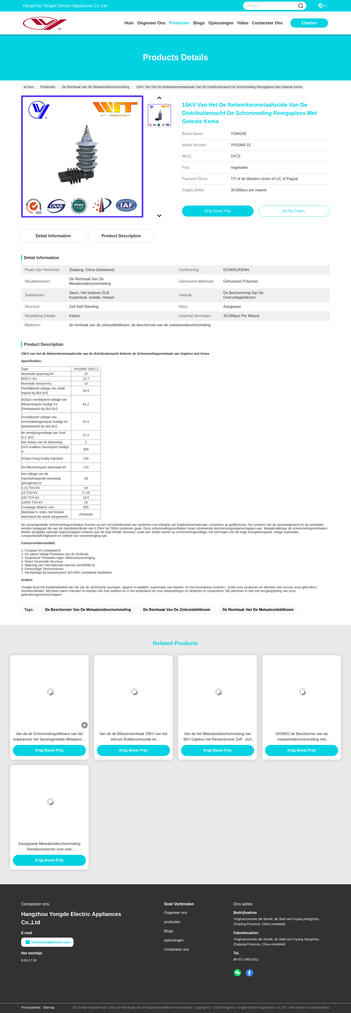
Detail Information (53, 236)
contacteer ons (267, 23)
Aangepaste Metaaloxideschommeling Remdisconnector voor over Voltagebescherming (49, 847)
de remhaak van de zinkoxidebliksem (176, 610)
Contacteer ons (176, 949)
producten (179, 23)
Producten (47, 87)
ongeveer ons (151, 23)
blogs (199, 23)
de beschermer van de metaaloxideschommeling (88, 610)
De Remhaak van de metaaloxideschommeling (95, 87)
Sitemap (49, 1007)
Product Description (121, 236)
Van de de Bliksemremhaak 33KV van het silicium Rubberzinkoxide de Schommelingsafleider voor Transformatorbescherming (133, 737)
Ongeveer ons (175, 913)
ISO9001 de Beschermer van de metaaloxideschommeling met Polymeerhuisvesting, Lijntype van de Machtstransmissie (301, 737)
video (242, 23)
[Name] (300, 6)
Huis (129, 23)
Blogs (168, 931)
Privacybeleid (30, 1007)
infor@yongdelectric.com (47, 942)
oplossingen (220, 23)
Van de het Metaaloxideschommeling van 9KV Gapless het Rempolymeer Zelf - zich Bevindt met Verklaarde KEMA (217, 737)
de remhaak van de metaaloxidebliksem (258, 610)
